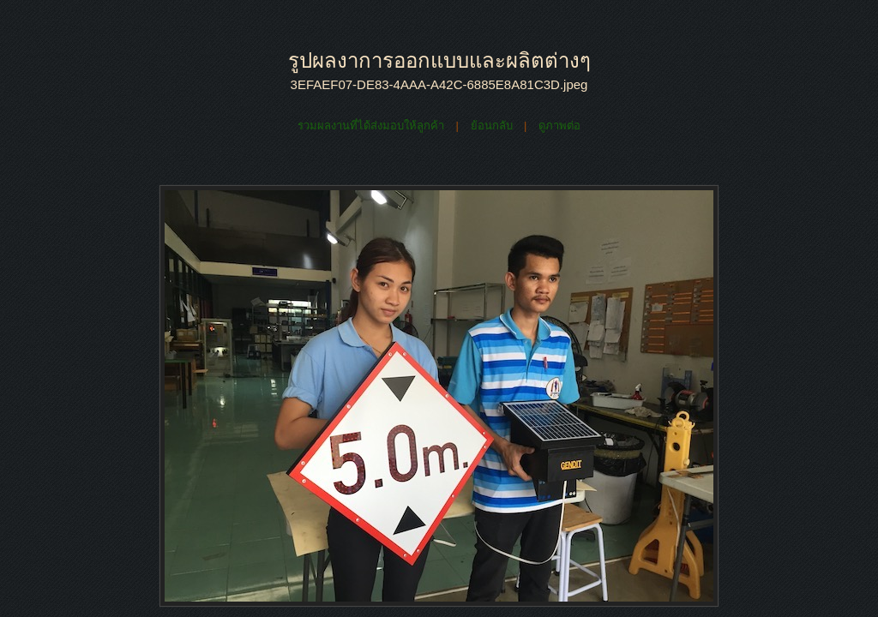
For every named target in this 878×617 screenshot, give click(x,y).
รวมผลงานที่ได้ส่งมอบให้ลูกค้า (371, 125)
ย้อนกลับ (492, 125)
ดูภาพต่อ (559, 125)
